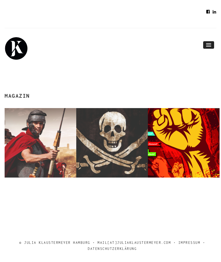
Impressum (189, 242)
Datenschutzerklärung (112, 248)
